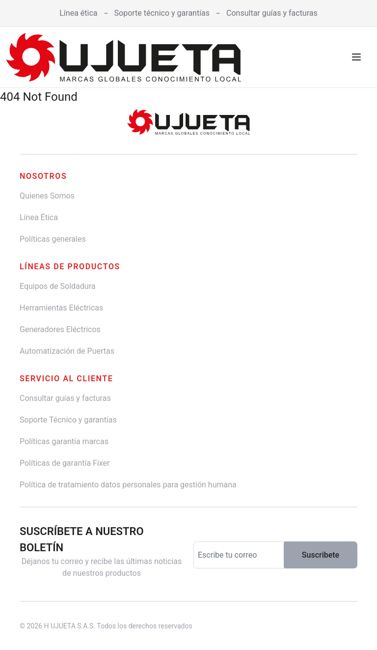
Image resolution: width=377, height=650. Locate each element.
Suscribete (320, 555)
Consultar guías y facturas (272, 13)
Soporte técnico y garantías (162, 13)
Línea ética (78, 13)
